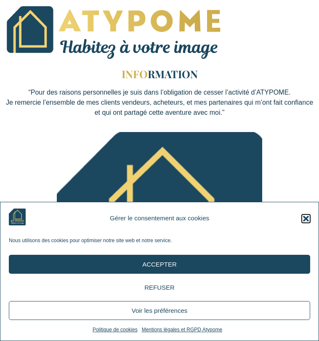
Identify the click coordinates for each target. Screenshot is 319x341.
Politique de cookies (115, 330)
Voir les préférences (160, 310)
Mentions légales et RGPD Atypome (182, 330)
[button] (306, 218)
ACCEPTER (159, 264)
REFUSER (159, 287)
